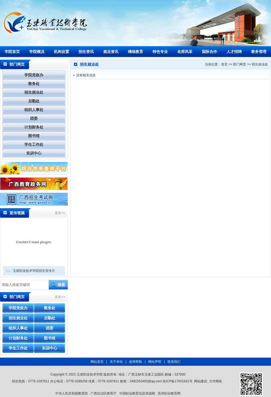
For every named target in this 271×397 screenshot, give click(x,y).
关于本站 (116, 362)
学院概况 (36, 51)
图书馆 (34, 136)
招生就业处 (33, 92)
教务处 (34, 83)
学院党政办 (33, 75)
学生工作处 (33, 144)
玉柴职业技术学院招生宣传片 (34, 271)
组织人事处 (33, 110)
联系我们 (173, 362)
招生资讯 (86, 51)
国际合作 (209, 51)
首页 (224, 64)
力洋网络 (215, 381)
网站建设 (200, 381)
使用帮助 (135, 362)
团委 (34, 118)
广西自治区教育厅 (104, 393)
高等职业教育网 (169, 393)
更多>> (60, 213)
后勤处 (34, 101)
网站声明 (154, 362)
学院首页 (12, 51)
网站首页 (97, 362)
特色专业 (160, 51)
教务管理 (258, 51)
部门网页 (239, 64)
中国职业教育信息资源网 (137, 393)
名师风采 (184, 51)
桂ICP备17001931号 (177, 381)
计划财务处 (33, 127)
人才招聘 (234, 51)
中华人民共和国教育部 (71, 393)
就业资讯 (110, 51)
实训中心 (33, 153)
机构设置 (61, 51)
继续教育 (135, 51)
